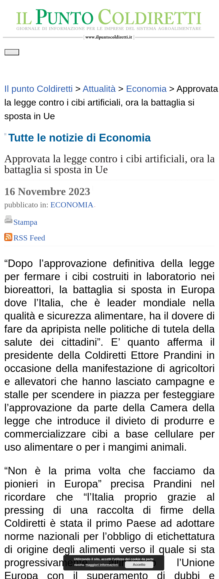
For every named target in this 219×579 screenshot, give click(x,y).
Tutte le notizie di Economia (79, 140)
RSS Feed (29, 239)
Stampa (25, 224)
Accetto (139, 565)
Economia (72, 206)
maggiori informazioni (102, 564)
